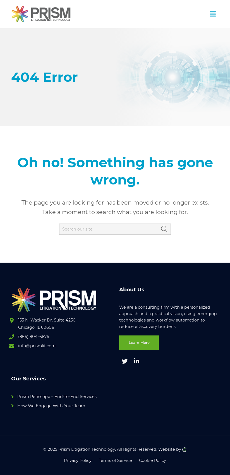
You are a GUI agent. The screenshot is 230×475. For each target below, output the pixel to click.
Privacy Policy (78, 460)
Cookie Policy (152, 460)
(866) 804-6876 (33, 336)
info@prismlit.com (37, 345)
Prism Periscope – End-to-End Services (57, 396)
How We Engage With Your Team (51, 405)
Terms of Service (115, 460)
